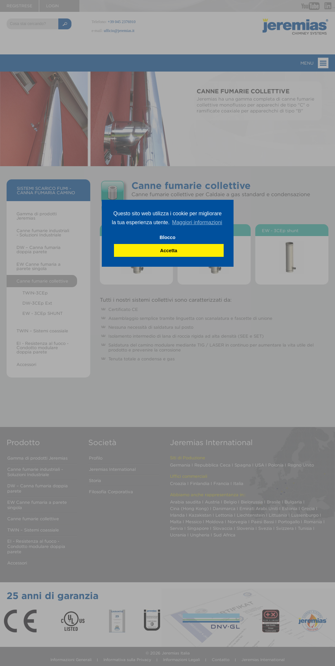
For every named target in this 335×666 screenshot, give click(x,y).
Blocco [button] (168, 237)
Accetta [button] (168, 250)
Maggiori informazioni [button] (197, 222)
